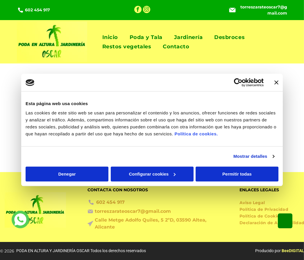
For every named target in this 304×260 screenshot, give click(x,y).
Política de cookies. (196, 133)
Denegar (67, 173)
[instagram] (146, 10)
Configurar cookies (152, 173)
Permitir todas (237, 173)
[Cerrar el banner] (276, 83)
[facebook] (138, 10)
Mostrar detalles (250, 156)
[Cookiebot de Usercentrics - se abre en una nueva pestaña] (238, 82)
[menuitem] (110, 37)
